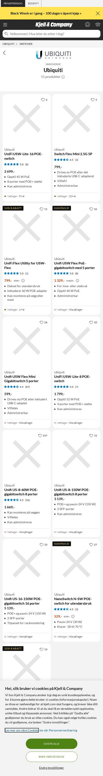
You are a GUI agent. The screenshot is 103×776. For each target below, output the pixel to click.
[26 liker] (43, 322)
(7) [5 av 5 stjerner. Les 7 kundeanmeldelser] (76, 386)
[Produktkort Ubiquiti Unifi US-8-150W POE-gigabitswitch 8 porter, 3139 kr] (76, 479)
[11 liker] (43, 208)
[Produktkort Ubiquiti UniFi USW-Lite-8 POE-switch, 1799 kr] (76, 368)
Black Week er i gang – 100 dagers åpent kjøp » (46, 13)
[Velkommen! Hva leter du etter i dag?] (54, 33)
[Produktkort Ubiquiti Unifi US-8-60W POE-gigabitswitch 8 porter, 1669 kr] (27, 479)
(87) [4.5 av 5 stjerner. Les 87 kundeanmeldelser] (27, 386)
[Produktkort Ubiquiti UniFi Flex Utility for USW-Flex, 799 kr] (27, 254)
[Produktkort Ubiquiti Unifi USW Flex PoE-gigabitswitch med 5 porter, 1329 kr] (76, 254)
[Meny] (5, 24)
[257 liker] (42, 435)
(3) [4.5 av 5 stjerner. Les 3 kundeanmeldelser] (76, 159)
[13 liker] (43, 649)
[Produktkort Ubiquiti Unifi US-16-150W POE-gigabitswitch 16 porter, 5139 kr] (27, 586)
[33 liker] (43, 544)
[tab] (13, 3)
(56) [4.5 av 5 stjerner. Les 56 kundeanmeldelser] (27, 500)
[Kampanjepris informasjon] (23, 280)
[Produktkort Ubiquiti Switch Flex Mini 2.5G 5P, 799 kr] (76, 143)
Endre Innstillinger (51, 768)
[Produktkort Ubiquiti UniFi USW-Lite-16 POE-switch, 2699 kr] (27, 143)
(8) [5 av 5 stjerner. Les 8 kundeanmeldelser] (26, 164)
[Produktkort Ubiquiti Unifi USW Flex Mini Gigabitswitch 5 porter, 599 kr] (27, 368)
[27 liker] (93, 544)
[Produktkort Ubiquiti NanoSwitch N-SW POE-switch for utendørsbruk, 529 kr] (76, 586)
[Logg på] (87, 24)
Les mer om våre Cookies (21, 730)
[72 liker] (93, 435)
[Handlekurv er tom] (98, 24)
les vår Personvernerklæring (58, 730)
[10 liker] (93, 322)
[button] (63, 76)
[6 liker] (44, 99)
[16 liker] (93, 208)
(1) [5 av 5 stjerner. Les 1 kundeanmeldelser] (26, 273)
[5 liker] (94, 99)
